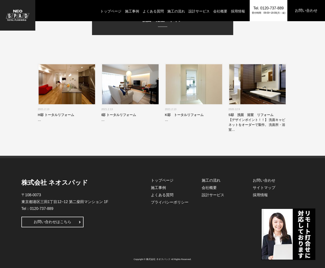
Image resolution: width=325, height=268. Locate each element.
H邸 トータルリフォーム (56, 115)
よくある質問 (153, 11)
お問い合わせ (264, 180)
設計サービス (199, 11)
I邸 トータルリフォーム (118, 115)
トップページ (110, 11)
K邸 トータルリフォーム (184, 115)
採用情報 (238, 11)
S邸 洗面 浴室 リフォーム (251, 115)
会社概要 (220, 11)
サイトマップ (264, 188)
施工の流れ (176, 11)
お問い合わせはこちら (52, 222)
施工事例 (132, 11)
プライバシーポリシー (170, 202)
